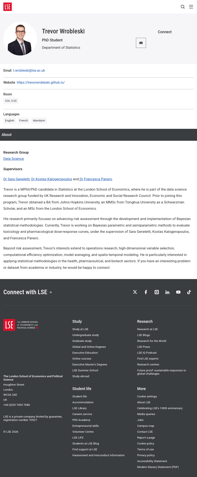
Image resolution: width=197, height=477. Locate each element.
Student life (79, 396)
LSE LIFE (77, 437)
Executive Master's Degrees (89, 364)
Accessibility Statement (152, 461)
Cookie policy (145, 443)
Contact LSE (145, 431)
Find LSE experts (147, 358)
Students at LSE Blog (85, 443)
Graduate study (82, 341)
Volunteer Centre (83, 431)
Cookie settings (147, 396)
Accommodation (83, 402)
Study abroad (80, 376)
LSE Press (143, 346)
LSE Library (79, 408)
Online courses (81, 358)
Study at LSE (80, 329)
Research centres (148, 364)
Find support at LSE (84, 449)
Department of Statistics (61, 47)
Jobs (140, 420)
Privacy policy (146, 455)
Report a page (146, 437)
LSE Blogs (143, 335)
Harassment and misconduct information (98, 455)
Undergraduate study (85, 335)
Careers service (82, 414)
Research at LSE (147, 329)
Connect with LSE (28, 292)
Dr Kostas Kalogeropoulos (51, 179)
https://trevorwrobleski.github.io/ (41, 82)
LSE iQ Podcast (147, 352)
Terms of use (145, 449)
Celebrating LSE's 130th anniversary (160, 408)
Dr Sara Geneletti (16, 179)
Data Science (13, 159)
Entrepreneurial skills (85, 425)
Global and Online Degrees (89, 346)
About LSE (143, 402)
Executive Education (85, 352)
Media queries (146, 414)
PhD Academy (81, 420)
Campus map (145, 425)
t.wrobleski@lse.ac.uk (29, 70)
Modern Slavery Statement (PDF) (158, 467)
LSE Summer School (85, 370)
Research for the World (151, 341)
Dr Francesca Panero (95, 179)
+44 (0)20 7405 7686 (16, 404)
